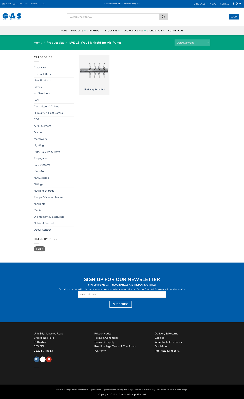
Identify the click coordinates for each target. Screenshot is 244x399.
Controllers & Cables (46, 106)
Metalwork (40, 139)
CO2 (36, 119)
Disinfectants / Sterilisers (49, 217)
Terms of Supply (104, 342)
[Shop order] (192, 42)
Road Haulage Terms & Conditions (115, 346)
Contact (225, 3)
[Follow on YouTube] (240, 4)
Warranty (100, 351)
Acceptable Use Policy (168, 342)
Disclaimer (161, 346)
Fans (37, 100)
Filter (39, 249)
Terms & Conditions (106, 338)
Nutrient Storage (44, 191)
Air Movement (42, 126)
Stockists (112, 30)
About (214, 3)
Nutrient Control (44, 223)
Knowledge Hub (134, 30)
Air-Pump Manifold (94, 89)
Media (37, 210)
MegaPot (39, 171)
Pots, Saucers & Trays (47, 152)
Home (64, 30)
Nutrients (39, 204)
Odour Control (42, 230)
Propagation (41, 158)
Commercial (175, 30)
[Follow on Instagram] (237, 4)
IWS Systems (42, 165)
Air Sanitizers (42, 93)
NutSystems (41, 178)
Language (201, 3)
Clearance (40, 67)
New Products (42, 80)
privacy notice (179, 289)
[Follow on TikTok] (43, 359)
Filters (38, 87)
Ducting (38, 132)
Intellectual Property (167, 351)
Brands (95, 30)
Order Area (156, 30)
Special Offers (42, 74)
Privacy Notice (102, 333)
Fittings (38, 184)
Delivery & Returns (166, 333)
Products (78, 30)
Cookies (159, 338)
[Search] (163, 16)
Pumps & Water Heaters (49, 197)
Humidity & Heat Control (49, 113)
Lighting (39, 145)
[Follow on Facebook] (233, 4)
